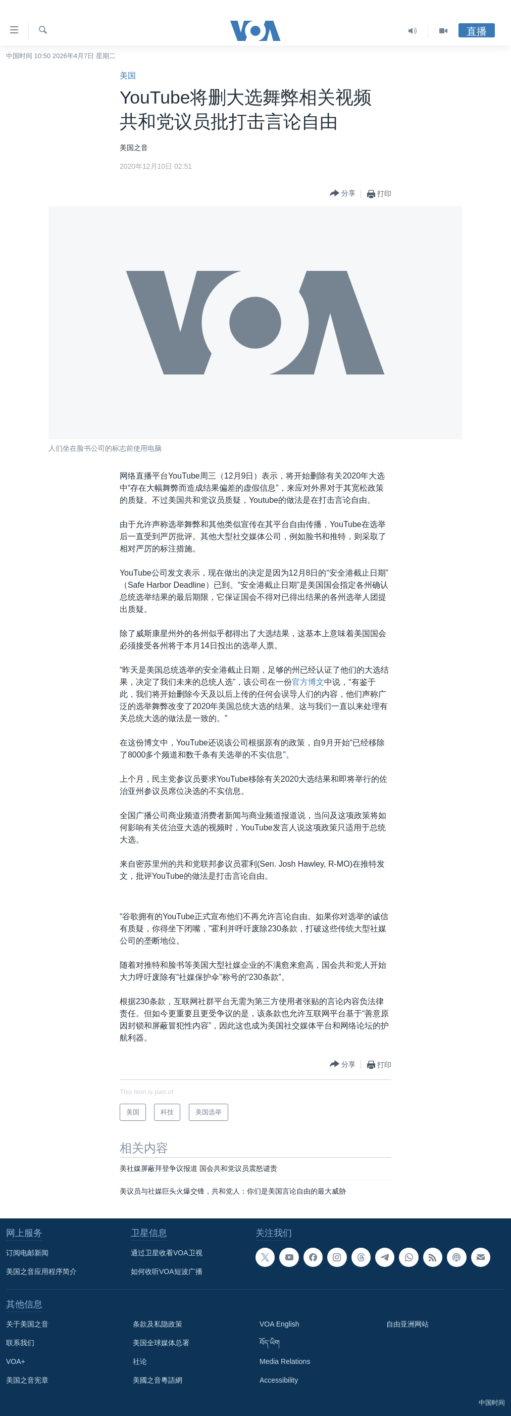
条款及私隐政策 (157, 1324)
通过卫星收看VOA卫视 (166, 1253)
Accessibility (279, 1380)
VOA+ (15, 1361)
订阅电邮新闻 (27, 1253)
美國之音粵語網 (157, 1380)
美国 (128, 75)
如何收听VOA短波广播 (166, 1271)
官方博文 (308, 682)
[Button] (342, 193)
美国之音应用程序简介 (41, 1271)
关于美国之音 (27, 1324)
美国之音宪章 (27, 1380)
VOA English (279, 1324)
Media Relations (285, 1361)
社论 (140, 1361)
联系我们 (20, 1343)
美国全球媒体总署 (161, 1343)
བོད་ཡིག (270, 1343)
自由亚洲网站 (407, 1324)
